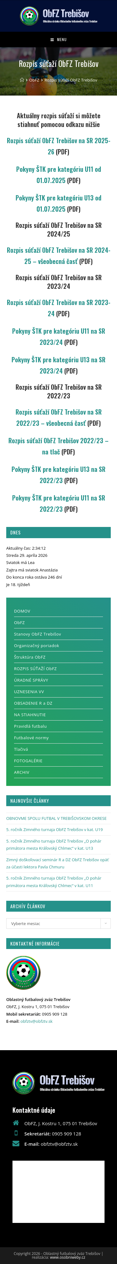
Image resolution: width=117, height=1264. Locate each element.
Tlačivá (21, 749)
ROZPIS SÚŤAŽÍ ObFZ (35, 668)
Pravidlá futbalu (30, 726)
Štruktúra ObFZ (30, 657)
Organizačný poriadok (36, 645)
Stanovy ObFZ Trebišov (37, 634)
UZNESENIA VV (29, 691)
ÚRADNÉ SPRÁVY (31, 680)
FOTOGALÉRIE (28, 761)
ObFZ (19, 622)
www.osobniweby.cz (67, 1257)
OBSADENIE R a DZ (33, 703)
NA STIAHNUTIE (30, 714)
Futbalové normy (31, 737)
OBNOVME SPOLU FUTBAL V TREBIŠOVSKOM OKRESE (56, 818)
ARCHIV (21, 772)
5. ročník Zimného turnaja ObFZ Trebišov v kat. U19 (54, 829)
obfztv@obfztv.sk (37, 1021)
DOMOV (22, 611)
